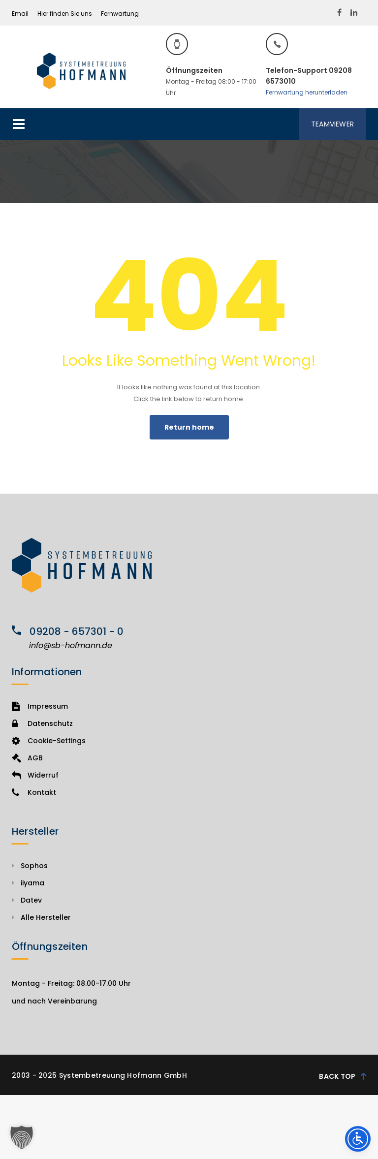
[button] (21, 1137)
